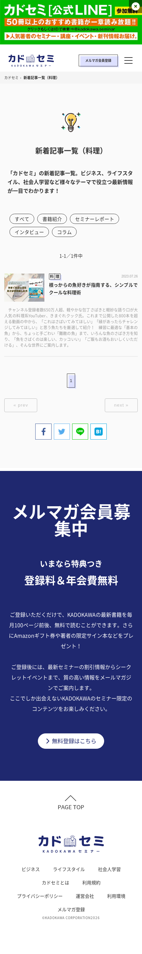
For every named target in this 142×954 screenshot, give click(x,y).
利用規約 (91, 884)
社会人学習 (109, 871)
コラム (64, 232)
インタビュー (29, 232)
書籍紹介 (52, 219)
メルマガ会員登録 (98, 60)
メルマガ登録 (71, 911)
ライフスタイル (69, 871)
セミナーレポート (95, 219)
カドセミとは (55, 884)
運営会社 (85, 898)
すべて (22, 219)
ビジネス (31, 871)
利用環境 (116, 898)
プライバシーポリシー (40, 898)
